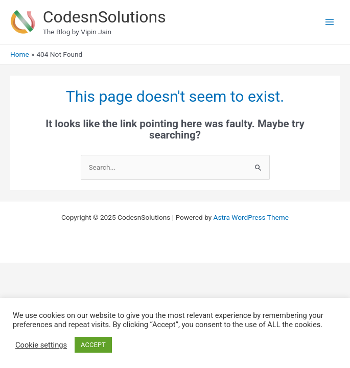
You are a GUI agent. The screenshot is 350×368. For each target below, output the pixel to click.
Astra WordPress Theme (251, 217)
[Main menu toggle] (329, 22)
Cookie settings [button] (41, 345)
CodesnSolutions (104, 17)
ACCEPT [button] (93, 345)
